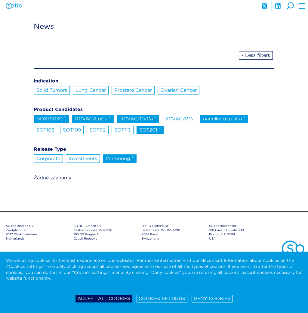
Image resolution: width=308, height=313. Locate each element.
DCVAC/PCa (180, 119)
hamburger (302, 6)
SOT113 (122, 130)
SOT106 (45, 130)
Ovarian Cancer (178, 90)
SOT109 (72, 130)
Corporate (48, 158)
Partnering (120, 158)
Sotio (14, 6)
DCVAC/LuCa (93, 118)
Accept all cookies (104, 298)
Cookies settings (162, 298)
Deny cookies (212, 298)
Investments (83, 158)
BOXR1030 (51, 118)
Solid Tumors (51, 90)
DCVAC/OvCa (137, 118)
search (290, 6)
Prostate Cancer (133, 90)
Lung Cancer (90, 90)
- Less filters (256, 55)
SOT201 (150, 129)
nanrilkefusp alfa (224, 118)
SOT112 (97, 130)
